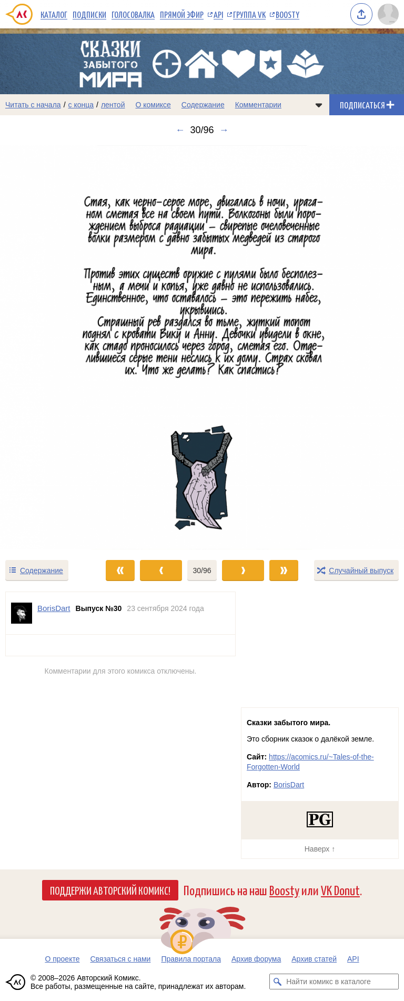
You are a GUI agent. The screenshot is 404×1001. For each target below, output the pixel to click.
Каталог (54, 14)
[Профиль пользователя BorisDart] (21, 613)
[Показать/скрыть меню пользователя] (388, 14)
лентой (113, 105)
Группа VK (249, 14)
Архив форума (256, 959)
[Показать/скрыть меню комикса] (318, 104)
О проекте (62, 959)
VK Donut (340, 890)
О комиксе (152, 105)
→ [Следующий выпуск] (224, 130)
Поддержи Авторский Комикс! (110, 890)
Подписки (89, 14)
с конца (81, 105)
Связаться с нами (120, 959)
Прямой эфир (182, 14)
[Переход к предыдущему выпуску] (50, 347)
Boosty (287, 14)
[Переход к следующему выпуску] (202, 347)
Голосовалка (133, 14)
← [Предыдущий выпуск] (180, 130)
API (218, 14)
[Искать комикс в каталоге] (277, 981)
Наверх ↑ (320, 849)
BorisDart (289, 784)
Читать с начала (33, 105)
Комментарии (258, 105)
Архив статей (314, 959)
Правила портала (191, 959)
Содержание (203, 105)
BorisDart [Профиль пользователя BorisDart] (53, 608)
